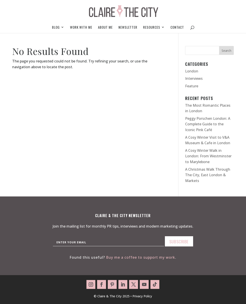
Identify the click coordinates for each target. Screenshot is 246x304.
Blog (56, 28)
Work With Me (81, 28)
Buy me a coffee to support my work (140, 257)
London (191, 71)
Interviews (194, 78)
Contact (177, 28)
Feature (191, 86)
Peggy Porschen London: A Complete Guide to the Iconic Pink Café (207, 124)
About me (105, 28)
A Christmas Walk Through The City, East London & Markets (207, 175)
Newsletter (127, 28)
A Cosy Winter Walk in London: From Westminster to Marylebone (208, 156)
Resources (151, 28)
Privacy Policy (142, 296)
